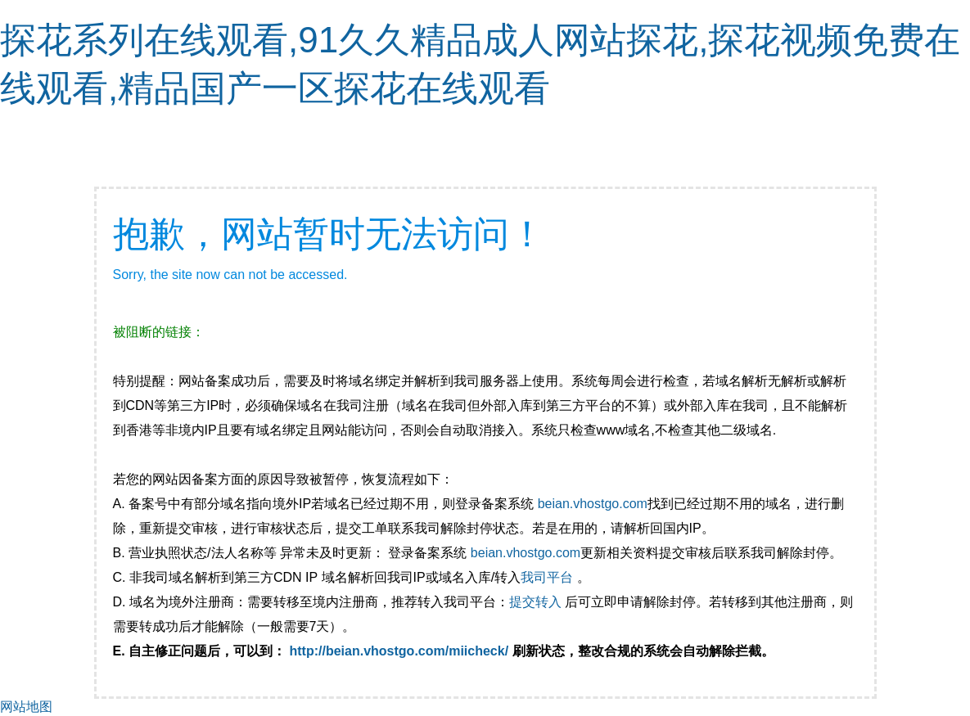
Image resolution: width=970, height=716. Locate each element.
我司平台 (548, 577)
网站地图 (26, 707)
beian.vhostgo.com (592, 504)
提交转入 (535, 602)
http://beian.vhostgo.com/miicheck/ (399, 651)
